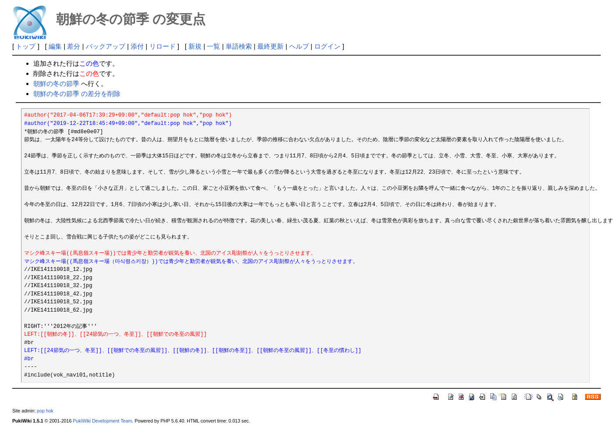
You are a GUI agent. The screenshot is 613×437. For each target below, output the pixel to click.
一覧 (213, 46)
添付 (137, 46)
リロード (162, 46)
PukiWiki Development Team (102, 420)
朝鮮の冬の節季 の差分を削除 (76, 93)
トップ (25, 46)
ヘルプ (299, 46)
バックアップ (105, 46)
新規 (195, 46)
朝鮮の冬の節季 (56, 83)
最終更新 (270, 46)
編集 (55, 46)
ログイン (327, 46)
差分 (73, 46)
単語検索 (239, 46)
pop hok (45, 410)
